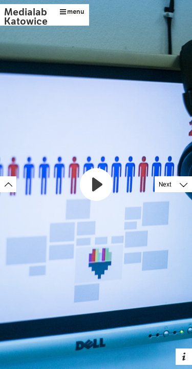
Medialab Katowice (26, 17)
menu (72, 11)
